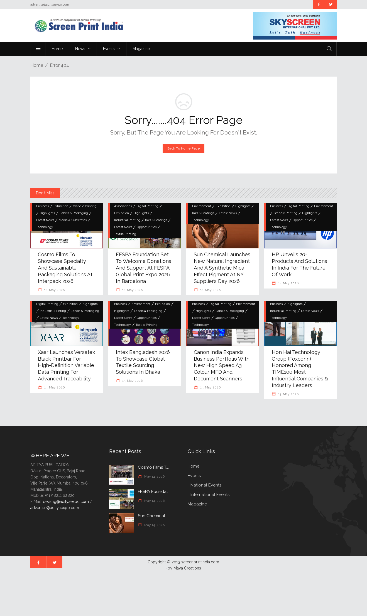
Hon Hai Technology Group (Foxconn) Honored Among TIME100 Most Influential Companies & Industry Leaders (300, 368)
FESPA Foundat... (154, 491)
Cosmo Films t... (153, 467)
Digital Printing (147, 206)
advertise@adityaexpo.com (54, 507)
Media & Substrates (73, 220)
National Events (205, 485)
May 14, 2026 (154, 476)
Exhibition (60, 206)
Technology (44, 227)
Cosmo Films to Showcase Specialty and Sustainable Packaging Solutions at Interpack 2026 (65, 267)
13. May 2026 (54, 387)
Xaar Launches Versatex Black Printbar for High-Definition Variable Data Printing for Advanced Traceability (66, 365)
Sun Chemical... (153, 515)
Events (194, 475)
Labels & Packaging (74, 213)
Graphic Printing (85, 206)
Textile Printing (125, 234)
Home (36, 65)
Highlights (47, 213)
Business (42, 206)
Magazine (197, 504)
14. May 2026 (54, 290)
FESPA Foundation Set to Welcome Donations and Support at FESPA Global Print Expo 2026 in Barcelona (143, 267)
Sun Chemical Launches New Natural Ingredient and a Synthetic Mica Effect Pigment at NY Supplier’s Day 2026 (222, 267)
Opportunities (146, 227)
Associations (123, 206)
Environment (201, 206)
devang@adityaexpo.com (66, 501)
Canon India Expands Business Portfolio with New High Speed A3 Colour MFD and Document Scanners (221, 365)
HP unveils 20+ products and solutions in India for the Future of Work (299, 264)
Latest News (45, 220)
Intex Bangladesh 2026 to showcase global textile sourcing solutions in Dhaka (143, 362)
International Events (209, 494)
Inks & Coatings (156, 220)
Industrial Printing (127, 220)
